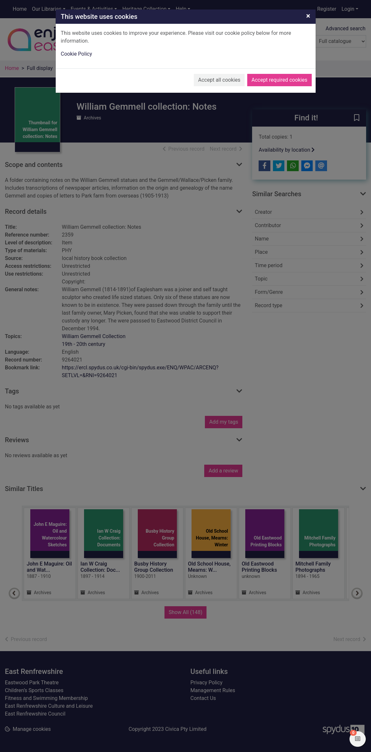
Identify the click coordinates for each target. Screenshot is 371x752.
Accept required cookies (279, 80)
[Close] (308, 16)
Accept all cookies (219, 80)
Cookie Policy (76, 54)
